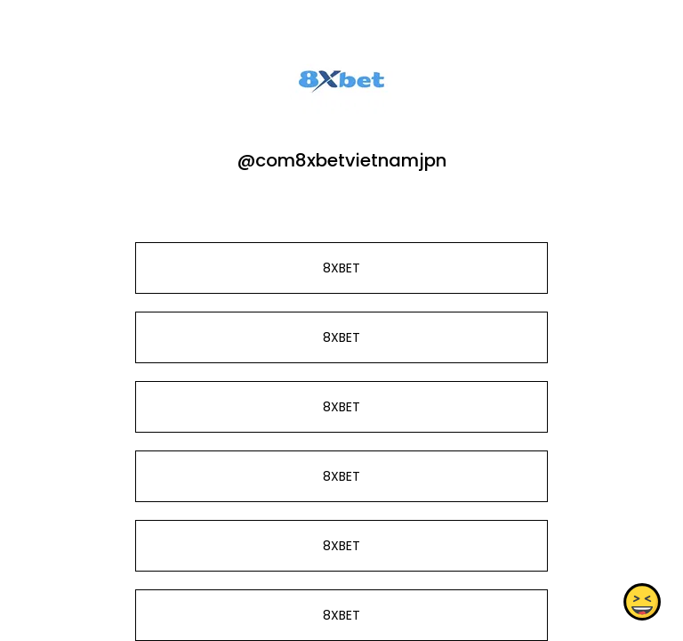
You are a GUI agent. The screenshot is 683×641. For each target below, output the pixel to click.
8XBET (341, 268)
